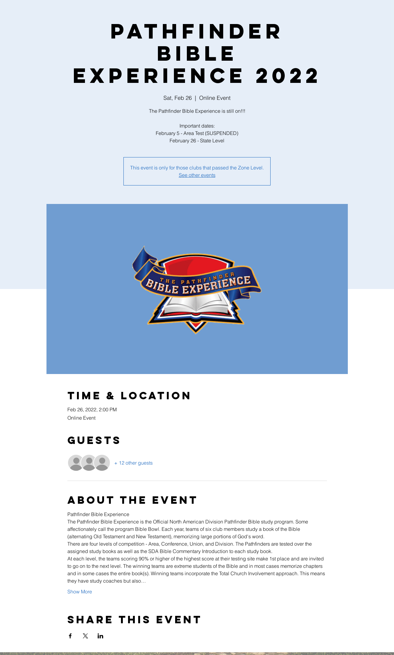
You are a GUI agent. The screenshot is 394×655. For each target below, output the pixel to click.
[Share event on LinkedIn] (100, 635)
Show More (79, 591)
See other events (197, 175)
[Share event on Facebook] (70, 635)
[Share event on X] (85, 635)
